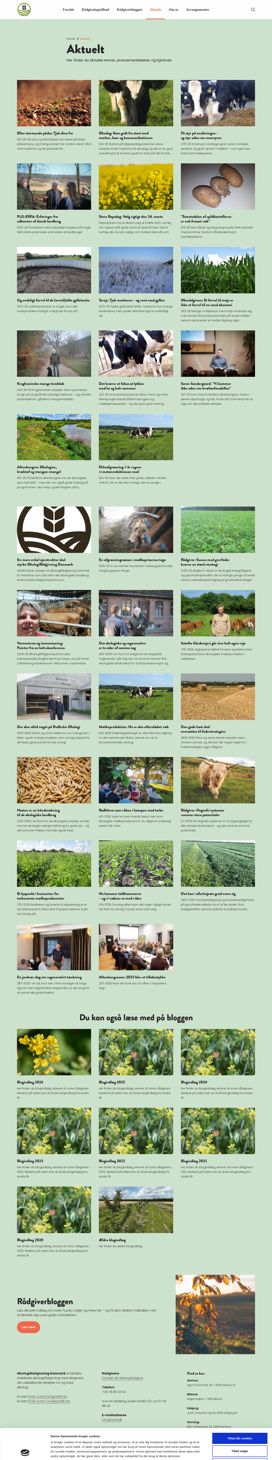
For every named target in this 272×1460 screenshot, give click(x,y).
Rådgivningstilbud (95, 10)
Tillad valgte (239, 1422)
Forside (68, 10)
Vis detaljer (200, 1452)
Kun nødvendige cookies (240, 1434)
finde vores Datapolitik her (47, 1396)
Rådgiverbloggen (129, 10)
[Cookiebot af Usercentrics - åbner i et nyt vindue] (25, 1452)
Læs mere (29, 1327)
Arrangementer (197, 10)
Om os (173, 10)
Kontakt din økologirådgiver (122, 1378)
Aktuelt (155, 10)
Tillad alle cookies (239, 1409)
